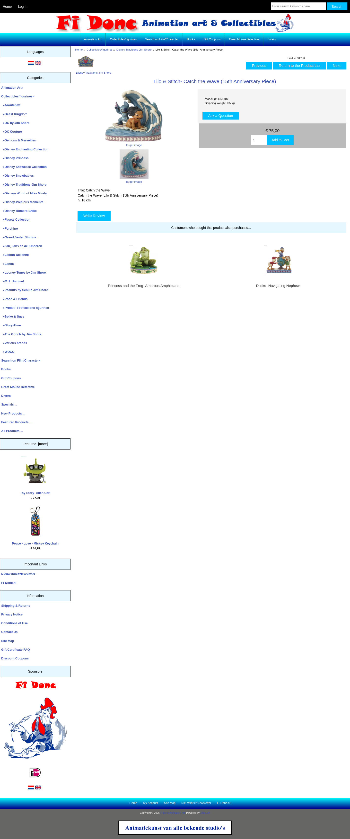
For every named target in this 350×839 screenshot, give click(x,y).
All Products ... (12, 431)
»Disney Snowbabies (17, 175)
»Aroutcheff (10, 105)
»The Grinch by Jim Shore (21, 334)
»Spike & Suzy (12, 316)
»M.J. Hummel (12, 281)
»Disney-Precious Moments (22, 202)
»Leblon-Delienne (15, 255)
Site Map (7, 641)
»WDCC (7, 352)
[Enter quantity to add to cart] (259, 140)
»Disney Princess (15, 158)
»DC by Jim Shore (15, 123)
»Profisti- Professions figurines (25, 308)
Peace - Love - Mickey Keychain (35, 525)
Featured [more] (35, 444)
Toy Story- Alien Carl (35, 475)
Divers (271, 39)
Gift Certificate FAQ (15, 649)
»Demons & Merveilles (18, 140)
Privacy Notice (12, 614)
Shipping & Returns (15, 605)
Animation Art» (12, 87)
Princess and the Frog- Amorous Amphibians (143, 286)
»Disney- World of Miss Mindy (24, 193)
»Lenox (7, 264)
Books (191, 39)
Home (7, 7)
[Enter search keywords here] (298, 6)
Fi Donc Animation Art (172, 813)
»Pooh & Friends (14, 299)
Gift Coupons (211, 39)
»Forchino (9, 228)
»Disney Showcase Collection (24, 167)
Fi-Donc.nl (8, 583)
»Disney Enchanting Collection (24, 149)
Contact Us (9, 632)
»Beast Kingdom (14, 114)
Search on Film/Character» (21, 360)
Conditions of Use (14, 623)
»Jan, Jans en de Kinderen (21, 246)
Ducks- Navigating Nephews (278, 286)
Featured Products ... (16, 422)
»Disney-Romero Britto (19, 211)
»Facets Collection (15, 219)
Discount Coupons (15, 658)
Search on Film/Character (161, 39)
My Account (150, 803)
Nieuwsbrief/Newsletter (18, 574)
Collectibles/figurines (99, 49)
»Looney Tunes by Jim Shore (23, 272)
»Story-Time (11, 325)
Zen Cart (205, 813)
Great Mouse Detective (244, 39)
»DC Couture (11, 131)
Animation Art (92, 39)
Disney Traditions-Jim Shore (134, 49)
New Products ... (13, 413)
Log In (22, 7)
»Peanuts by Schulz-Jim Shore (24, 290)
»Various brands (14, 343)
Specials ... (9, 404)
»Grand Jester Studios (18, 237)
